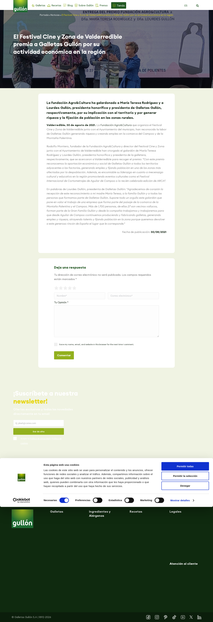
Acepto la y (41, 441)
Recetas (56, 5)
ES (185, 5)
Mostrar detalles (180, 615)
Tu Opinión (61, 302)
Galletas (40, 5)
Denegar (185, 600)
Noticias (55, 15)
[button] (197, 5)
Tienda (121, 5)
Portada (44, 15)
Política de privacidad (40, 438)
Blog (70, 5)
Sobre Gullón (86, 5)
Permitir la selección (185, 591)
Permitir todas (185, 581)
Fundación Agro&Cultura (116, 125)
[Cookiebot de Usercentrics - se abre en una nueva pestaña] (21, 615)
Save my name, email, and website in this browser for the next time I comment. (96, 344)
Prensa (103, 5)
